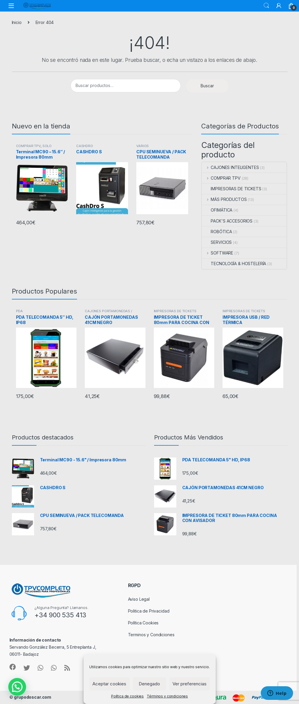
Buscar (266, 5)
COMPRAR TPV (28, 146)
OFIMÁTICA (217, 209)
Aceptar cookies (109, 684)
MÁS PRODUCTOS (224, 199)
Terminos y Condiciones (151, 634)
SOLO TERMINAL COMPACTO (34, 148)
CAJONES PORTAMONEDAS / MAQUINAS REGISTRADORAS (108, 313)
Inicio (17, 22)
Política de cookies (127, 696)
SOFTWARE (217, 252)
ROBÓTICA (217, 231)
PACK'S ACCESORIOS (227, 220)
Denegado (149, 684)
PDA (19, 311)
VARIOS (142, 146)
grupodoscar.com (32, 697)
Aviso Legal (139, 599)
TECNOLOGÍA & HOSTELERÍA (234, 263)
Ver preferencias (189, 684)
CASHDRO (84, 146)
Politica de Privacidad (149, 610)
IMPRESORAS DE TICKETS (231, 188)
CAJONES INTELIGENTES (230, 167)
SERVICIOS (217, 242)
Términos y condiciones (167, 696)
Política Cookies (143, 622)
